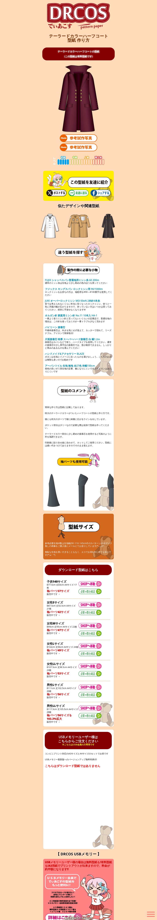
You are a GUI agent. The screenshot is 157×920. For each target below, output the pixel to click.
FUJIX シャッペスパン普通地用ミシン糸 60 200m (72, 280)
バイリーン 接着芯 (55, 327)
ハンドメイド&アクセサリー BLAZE (64, 353)
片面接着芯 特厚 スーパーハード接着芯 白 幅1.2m (72, 339)
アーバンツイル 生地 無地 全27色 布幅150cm (70, 365)
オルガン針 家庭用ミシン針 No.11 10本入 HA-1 (71, 315)
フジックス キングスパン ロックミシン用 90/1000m (74, 289)
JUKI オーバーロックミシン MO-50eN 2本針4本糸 (72, 300)
